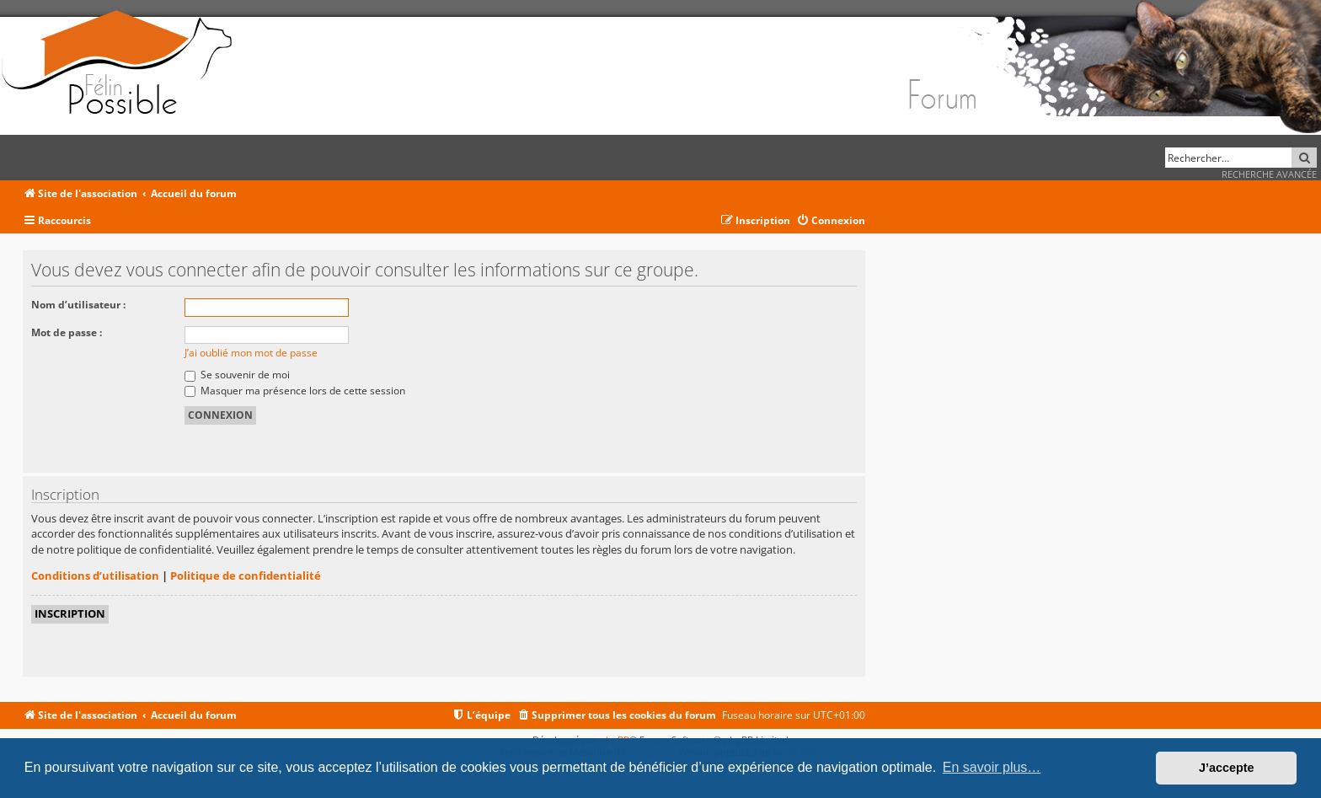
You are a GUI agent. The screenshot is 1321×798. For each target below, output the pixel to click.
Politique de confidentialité (245, 575)
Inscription (70, 613)
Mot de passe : (66, 332)
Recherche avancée (1269, 174)
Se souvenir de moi (237, 374)
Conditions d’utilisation (95, 575)
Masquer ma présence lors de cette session (295, 390)
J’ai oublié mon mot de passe (251, 352)
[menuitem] (830, 221)
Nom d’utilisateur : (78, 304)
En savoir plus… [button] (992, 767)
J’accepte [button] (1226, 767)
